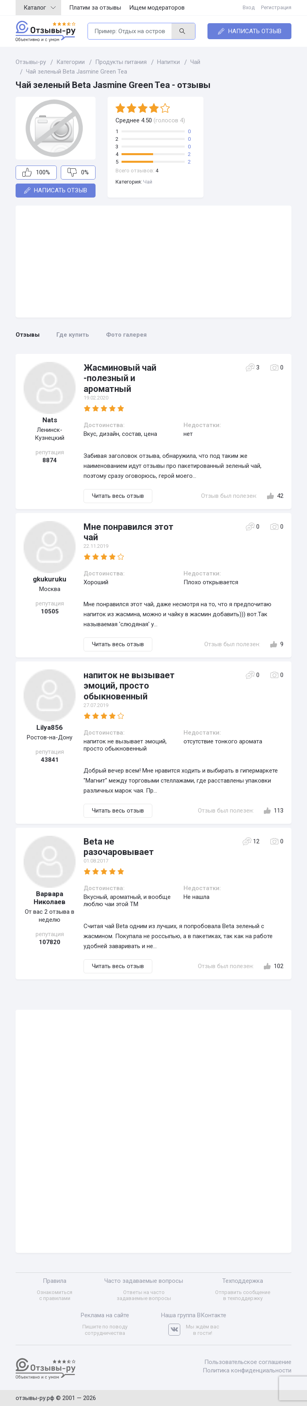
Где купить (72, 334)
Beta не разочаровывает (119, 847)
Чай (147, 182)
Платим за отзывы (95, 7)
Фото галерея (126, 334)
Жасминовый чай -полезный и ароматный (120, 378)
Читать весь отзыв (118, 495)
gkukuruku (49, 579)
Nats (49, 420)
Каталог (40, 7)
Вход (249, 7)
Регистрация (276, 7)
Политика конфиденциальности (247, 1370)
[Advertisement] (153, 262)
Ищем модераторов (157, 7)
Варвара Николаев (50, 898)
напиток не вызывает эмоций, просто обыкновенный (129, 685)
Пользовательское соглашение (247, 1362)
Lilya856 (49, 727)
